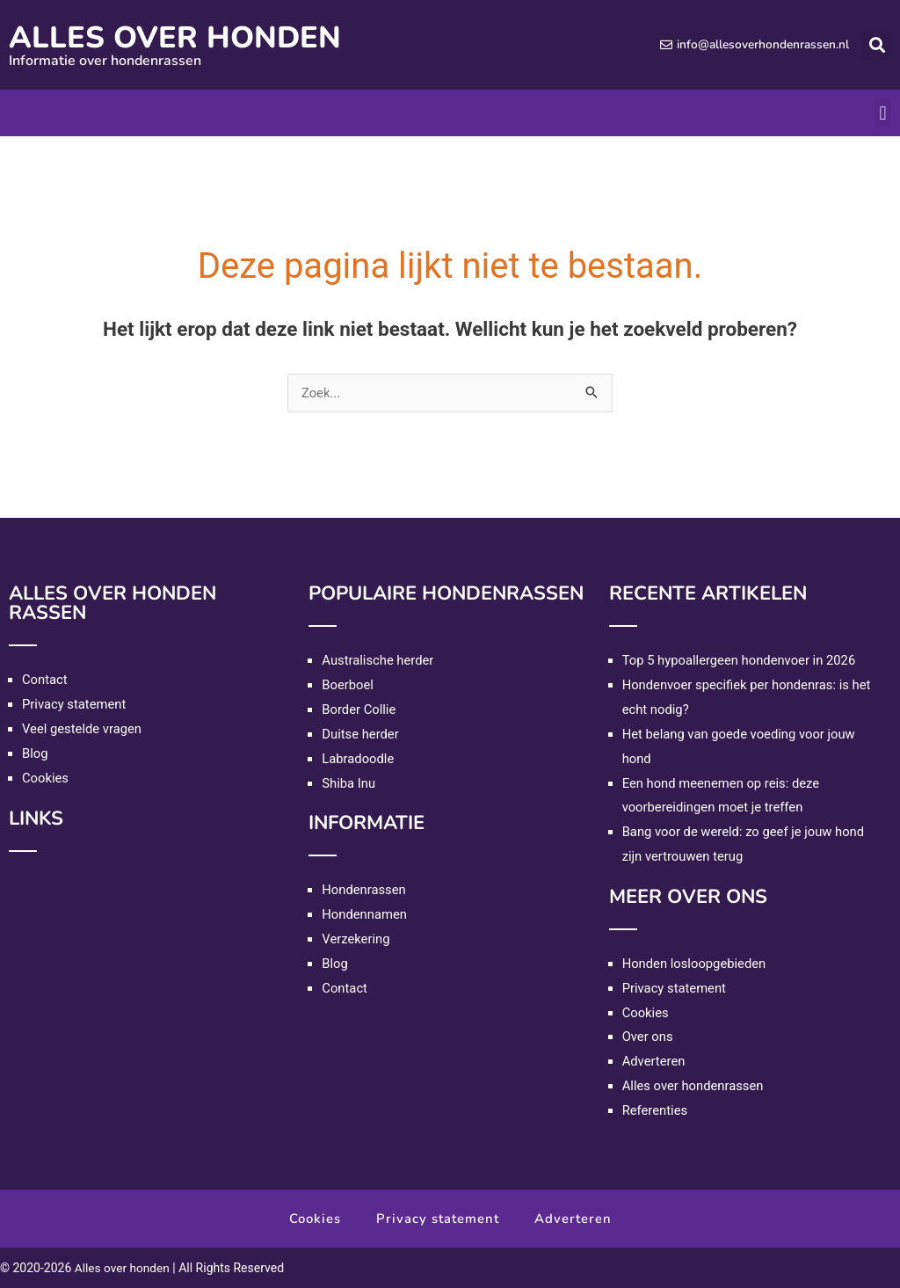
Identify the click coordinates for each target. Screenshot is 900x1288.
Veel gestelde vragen (82, 729)
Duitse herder (361, 734)
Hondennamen (365, 914)
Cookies (45, 778)
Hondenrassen (364, 890)
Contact (45, 680)
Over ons (648, 1036)
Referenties (655, 1110)
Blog (35, 753)
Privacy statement (74, 704)
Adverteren (654, 1061)
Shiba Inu (349, 783)
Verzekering (356, 939)
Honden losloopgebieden (695, 963)
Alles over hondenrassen (694, 1086)
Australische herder (378, 660)
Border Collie (359, 709)
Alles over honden (183, 37)
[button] (876, 45)
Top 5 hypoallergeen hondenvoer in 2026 (741, 660)
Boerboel (348, 685)
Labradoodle (358, 759)
